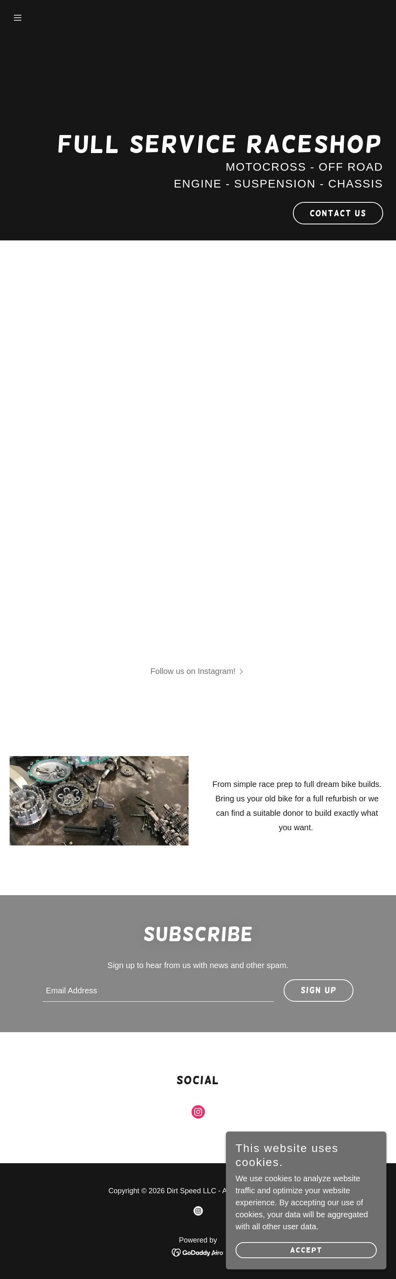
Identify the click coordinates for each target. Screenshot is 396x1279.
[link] (198, 1113)
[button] (38, 18)
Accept (306, 1261)
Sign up (319, 990)
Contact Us (338, 213)
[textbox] (158, 990)
